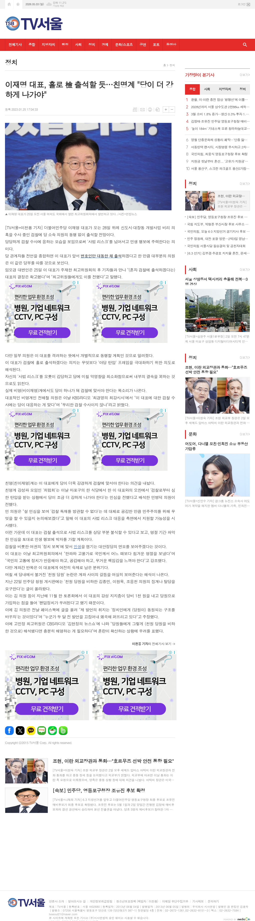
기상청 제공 (58, 5)
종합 (31, 44)
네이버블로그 (41, 730)
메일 (142, 109)
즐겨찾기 (18, 4)
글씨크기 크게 (166, 109)
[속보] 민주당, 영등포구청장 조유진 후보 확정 (218, 217)
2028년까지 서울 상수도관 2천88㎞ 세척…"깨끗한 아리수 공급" (220, 107)
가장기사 (199, 75)
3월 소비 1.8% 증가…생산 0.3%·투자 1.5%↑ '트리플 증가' (220, 114)
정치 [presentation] (243, 89)
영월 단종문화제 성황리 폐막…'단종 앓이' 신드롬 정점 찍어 (220, 140)
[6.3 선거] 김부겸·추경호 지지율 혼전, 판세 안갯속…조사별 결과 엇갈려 (218, 253)
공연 (143, 44)
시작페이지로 (9, 4)
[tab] (192, 89)
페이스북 (9, 730)
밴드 (63, 730)
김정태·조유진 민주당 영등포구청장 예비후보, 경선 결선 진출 (220, 121)
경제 (105, 44)
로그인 (242, 4)
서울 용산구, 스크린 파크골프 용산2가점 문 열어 (220, 169)
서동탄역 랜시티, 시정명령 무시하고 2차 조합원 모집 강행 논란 (220, 147)
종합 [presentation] (192, 89)
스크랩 (157, 109)
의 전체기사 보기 (151, 643)
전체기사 (15, 44)
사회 (78, 44)
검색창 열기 (245, 45)
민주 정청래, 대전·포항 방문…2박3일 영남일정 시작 (218, 238)
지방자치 (48, 44)
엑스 (20, 730)
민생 (77, 546)
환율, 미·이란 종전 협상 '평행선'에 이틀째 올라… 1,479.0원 (220, 100)
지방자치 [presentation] (225, 89)
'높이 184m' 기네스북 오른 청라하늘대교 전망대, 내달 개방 (220, 129)
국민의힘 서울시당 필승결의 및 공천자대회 (216, 245)
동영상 (171, 44)
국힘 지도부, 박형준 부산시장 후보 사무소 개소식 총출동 (218, 224)
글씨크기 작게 (172, 109)
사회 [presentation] (207, 89)
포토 (156, 44)
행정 (65, 44)
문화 (192, 434)
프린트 (150, 109)
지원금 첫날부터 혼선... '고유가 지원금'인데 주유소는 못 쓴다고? (220, 161)
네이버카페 (52, 730)
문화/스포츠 (124, 44)
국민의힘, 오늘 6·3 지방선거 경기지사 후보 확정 (218, 231)
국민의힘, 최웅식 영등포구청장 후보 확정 (219, 154)
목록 (135, 109)
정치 (91, 44)
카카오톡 (30, 730)
